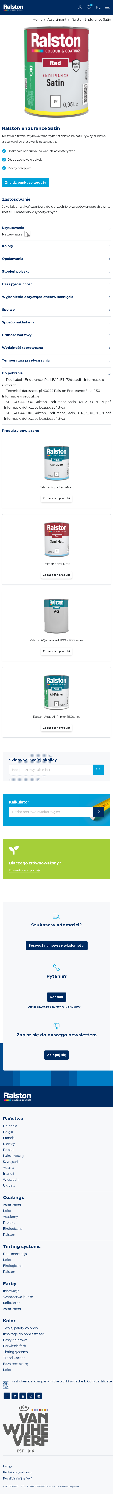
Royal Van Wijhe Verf (17, 1478)
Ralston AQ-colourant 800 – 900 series (56, 640)
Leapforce (74, 1486)
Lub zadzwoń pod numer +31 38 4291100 (54, 1006)
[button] (25, 182)
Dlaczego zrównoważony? (35, 863)
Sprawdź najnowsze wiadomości (57, 945)
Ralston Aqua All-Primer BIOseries (56, 717)
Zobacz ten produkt (56, 498)
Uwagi (7, 1466)
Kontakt (56, 997)
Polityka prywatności (17, 1472)
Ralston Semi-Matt (56, 564)
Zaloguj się (56, 1055)
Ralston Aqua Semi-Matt (57, 487)
